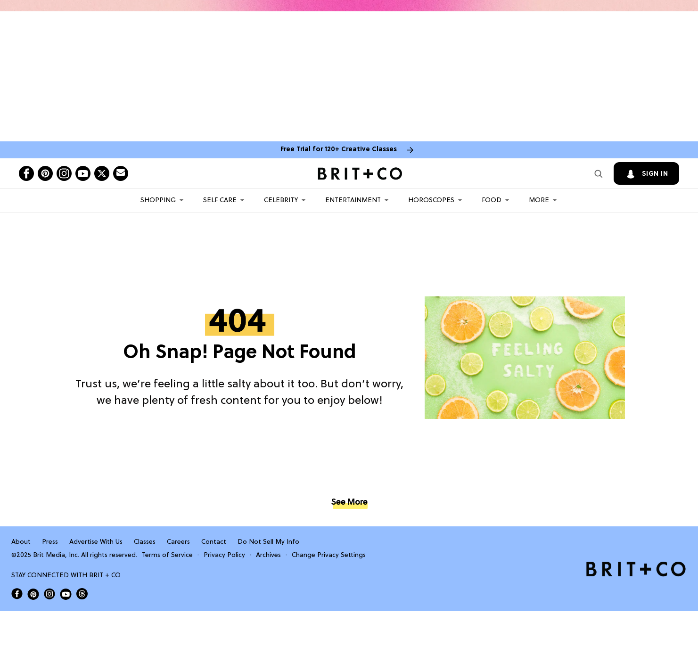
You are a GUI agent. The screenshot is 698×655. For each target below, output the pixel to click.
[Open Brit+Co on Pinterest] (33, 594)
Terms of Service (167, 555)
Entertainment (353, 200)
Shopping (158, 200)
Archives (268, 555)
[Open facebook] (26, 173)
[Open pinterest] (45, 173)
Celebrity (281, 200)
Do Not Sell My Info (268, 542)
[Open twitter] (101, 173)
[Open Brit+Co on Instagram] (49, 593)
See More (349, 502)
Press (50, 542)
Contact (213, 542)
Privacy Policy (224, 555)
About (21, 542)
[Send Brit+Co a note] (120, 173)
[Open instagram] (64, 173)
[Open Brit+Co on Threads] (82, 593)
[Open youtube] (82, 173)
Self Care (220, 200)
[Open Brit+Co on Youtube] (66, 594)
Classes (145, 542)
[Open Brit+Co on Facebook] (17, 593)
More (539, 200)
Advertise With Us (96, 542)
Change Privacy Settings (329, 555)
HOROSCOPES (431, 200)
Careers (178, 542)
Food (491, 200)
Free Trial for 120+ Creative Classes (338, 149)
